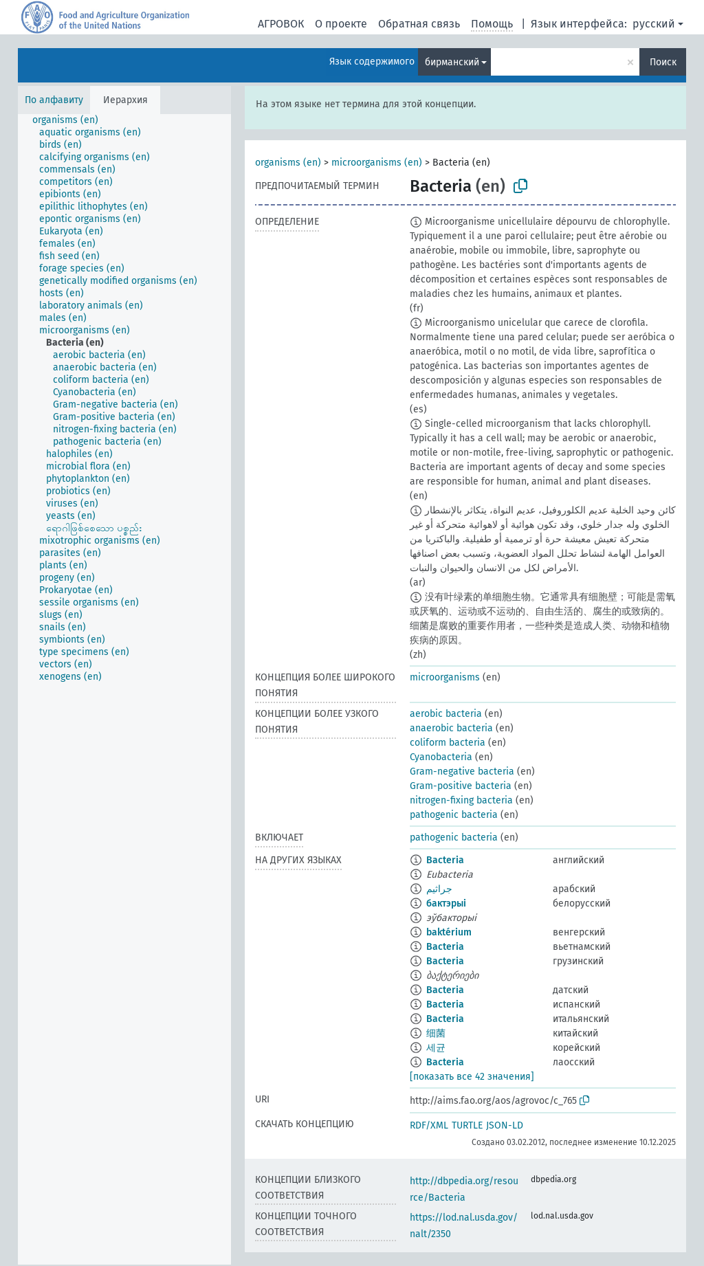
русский (653, 23)
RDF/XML (429, 1125)
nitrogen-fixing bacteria (461, 800)
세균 (436, 1048)
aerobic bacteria (446, 714)
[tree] (124, 689)
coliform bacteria (447, 742)
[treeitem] (71, 120)
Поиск (663, 62)
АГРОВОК (281, 23)
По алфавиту (54, 100)
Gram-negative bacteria (462, 771)
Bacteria (445, 860)
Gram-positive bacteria (461, 786)
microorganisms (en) (376, 162)
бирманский (452, 62)
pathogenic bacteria (454, 815)
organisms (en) (288, 162)
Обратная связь (419, 23)
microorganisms (445, 677)
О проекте (341, 23)
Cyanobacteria (441, 757)
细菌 (436, 1033)
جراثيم (439, 889)
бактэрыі (446, 903)
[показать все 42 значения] (472, 1076)
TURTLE (467, 1125)
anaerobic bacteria (451, 728)
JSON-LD (504, 1125)
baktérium (449, 932)
